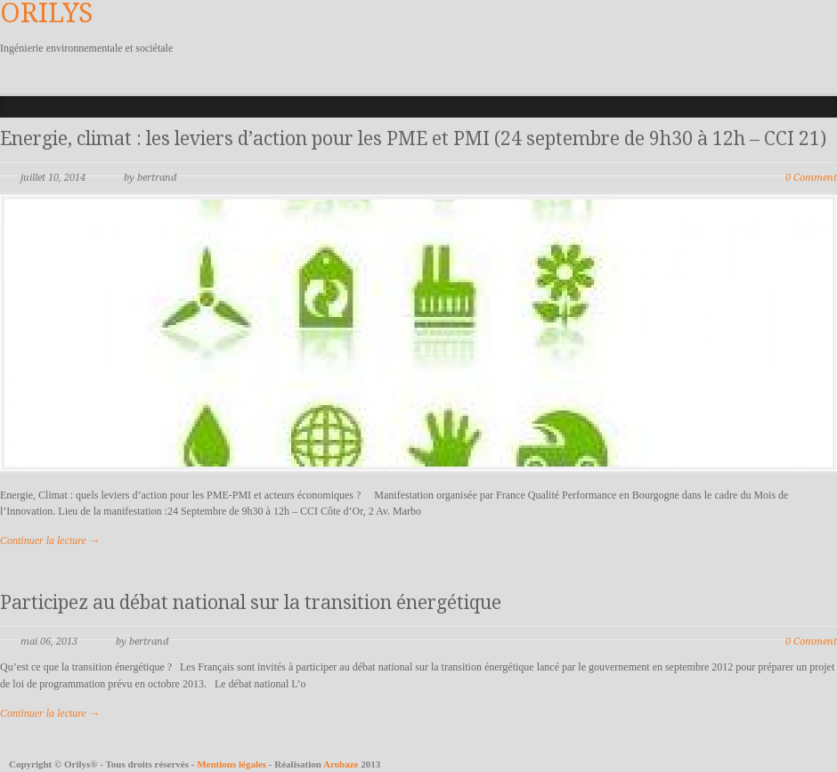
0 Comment (811, 177)
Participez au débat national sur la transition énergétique (250, 602)
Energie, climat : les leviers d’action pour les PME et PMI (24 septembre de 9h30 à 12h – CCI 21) (413, 138)
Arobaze (341, 764)
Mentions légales (233, 764)
